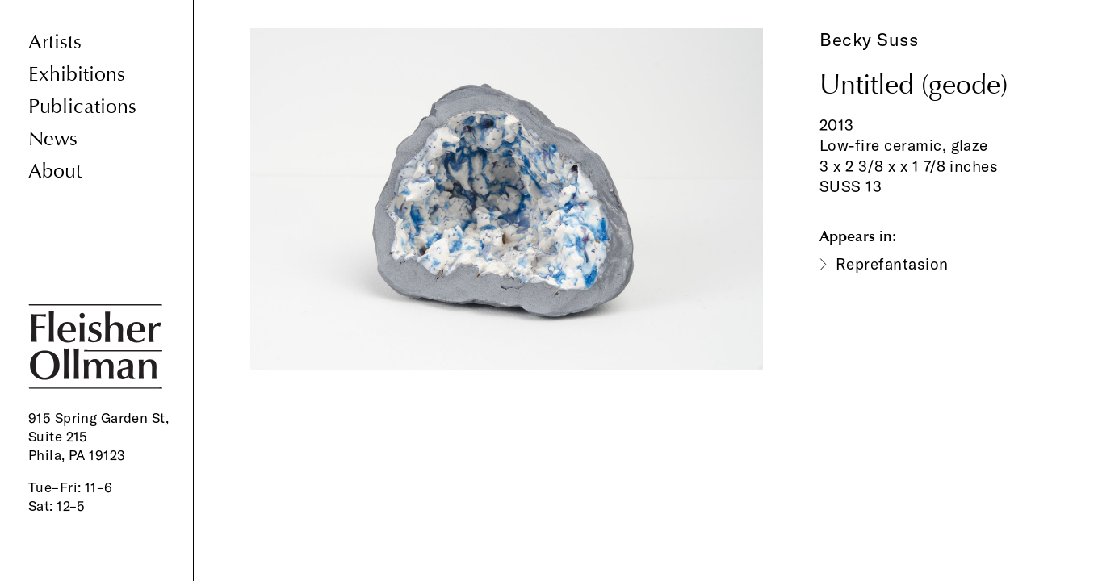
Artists (55, 42)
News (53, 139)
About (55, 171)
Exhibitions (76, 74)
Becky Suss (869, 39)
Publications (82, 106)
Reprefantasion (892, 264)
